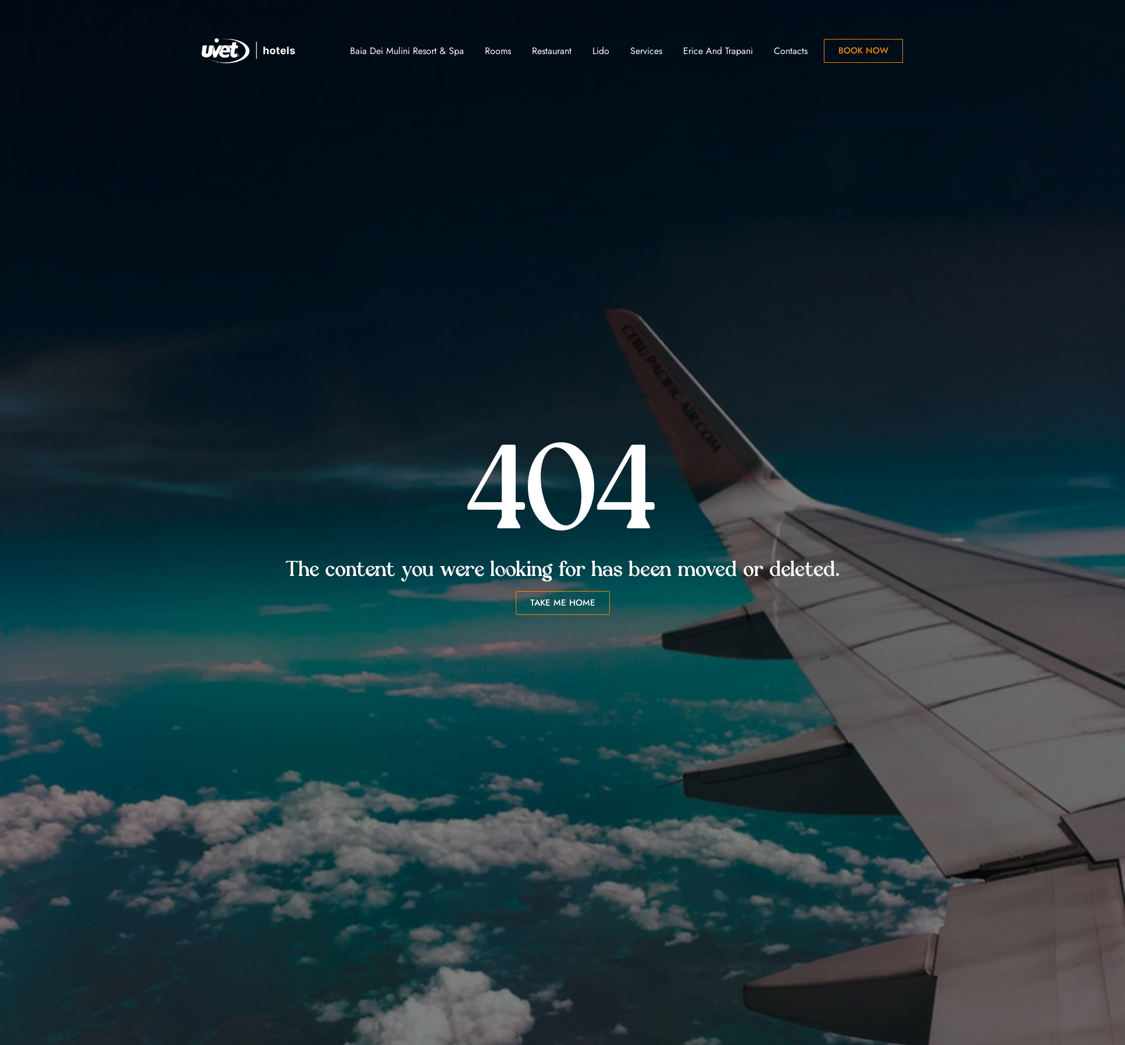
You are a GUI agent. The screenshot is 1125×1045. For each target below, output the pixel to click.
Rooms (498, 51)
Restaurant (552, 51)
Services (646, 51)
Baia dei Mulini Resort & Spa (407, 51)
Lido (600, 51)
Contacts (791, 51)
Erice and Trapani (718, 51)
